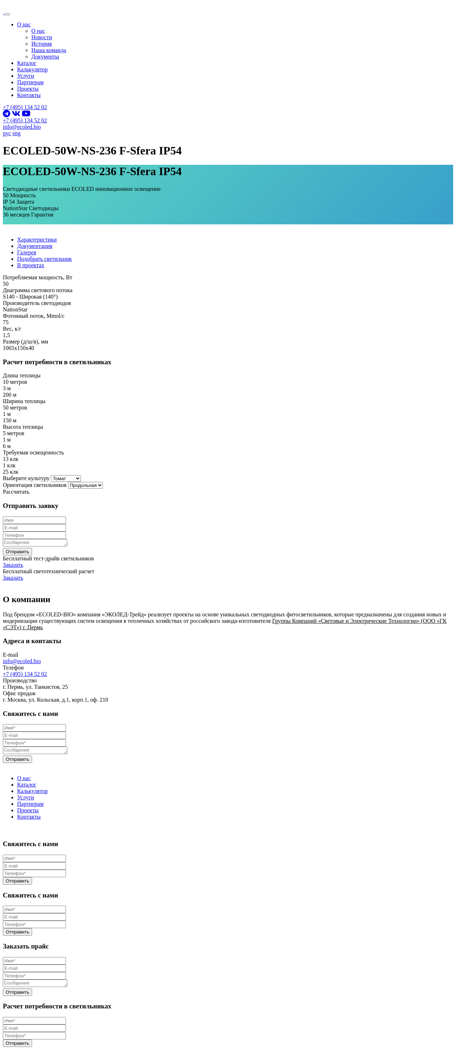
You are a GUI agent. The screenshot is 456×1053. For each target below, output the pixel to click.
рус (7, 133)
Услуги (25, 76)
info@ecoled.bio (22, 127)
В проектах (30, 265)
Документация (34, 246)
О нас (24, 24)
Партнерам (30, 82)
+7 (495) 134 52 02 (25, 107)
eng (16, 133)
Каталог (26, 63)
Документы (45, 57)
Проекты (27, 89)
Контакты (29, 95)
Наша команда (48, 50)
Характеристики (37, 239)
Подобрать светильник (44, 259)
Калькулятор (32, 69)
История (41, 44)
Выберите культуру (26, 478)
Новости (41, 37)
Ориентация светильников (35, 485)
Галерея (26, 252)
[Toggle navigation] (7, 14)
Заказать (13, 566)
